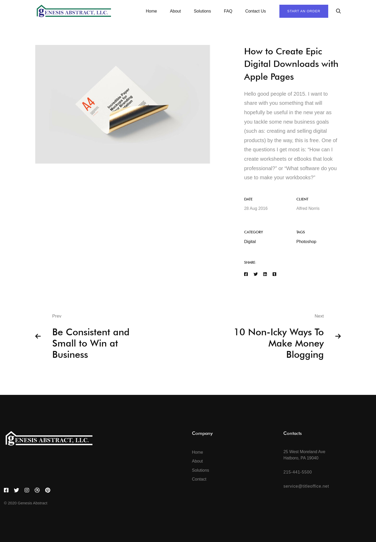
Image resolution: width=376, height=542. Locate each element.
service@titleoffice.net (306, 486)
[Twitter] (255, 274)
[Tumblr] (274, 274)
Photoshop (306, 241)
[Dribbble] (37, 490)
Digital (250, 241)
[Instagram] (26, 490)
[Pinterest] (47, 490)
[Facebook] (246, 274)
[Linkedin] (265, 274)
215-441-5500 (297, 472)
